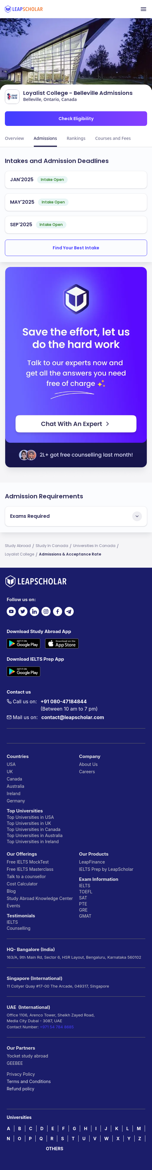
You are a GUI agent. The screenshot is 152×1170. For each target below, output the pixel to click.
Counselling (18, 928)
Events (13, 905)
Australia (15, 786)
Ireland (13, 793)
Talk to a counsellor (26, 876)
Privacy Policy (21, 1074)
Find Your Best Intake (76, 248)
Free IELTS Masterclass (30, 869)
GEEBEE (15, 1063)
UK (10, 771)
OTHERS (54, 1148)
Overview (14, 138)
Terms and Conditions (29, 1081)
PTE (83, 903)
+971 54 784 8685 (57, 1026)
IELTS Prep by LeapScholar (106, 869)
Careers (87, 771)
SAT (83, 897)
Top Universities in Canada (33, 829)
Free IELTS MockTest (28, 861)
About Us (88, 764)
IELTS (12, 922)
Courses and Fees (113, 138)
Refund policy (20, 1088)
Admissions (45, 138)
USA (11, 764)
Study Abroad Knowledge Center (40, 898)
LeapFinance (92, 861)
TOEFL (86, 891)
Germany (16, 800)
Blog (11, 891)
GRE (83, 909)
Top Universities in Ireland (33, 841)
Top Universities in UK (29, 823)
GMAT (85, 916)
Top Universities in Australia (34, 835)
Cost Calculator (22, 883)
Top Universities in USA (30, 817)
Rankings (76, 138)
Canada (14, 778)
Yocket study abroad (27, 1055)
